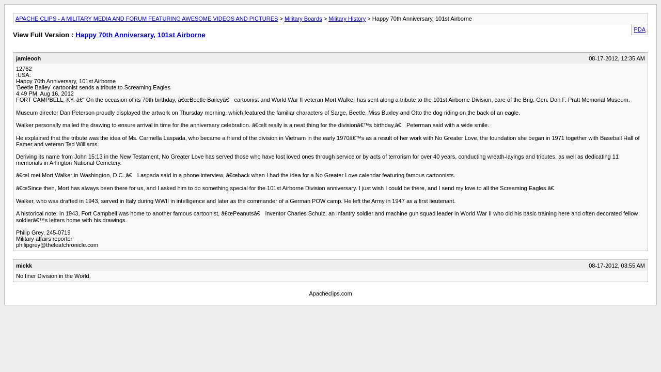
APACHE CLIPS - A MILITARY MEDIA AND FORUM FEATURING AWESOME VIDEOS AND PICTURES (146, 19)
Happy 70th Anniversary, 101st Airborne (140, 35)
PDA (640, 29)
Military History (347, 19)
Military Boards (303, 19)
